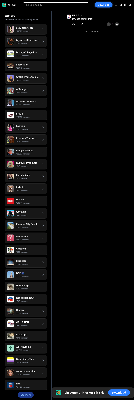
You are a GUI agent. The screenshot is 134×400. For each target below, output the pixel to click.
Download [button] (104, 4)
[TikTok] (121, 5)
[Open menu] (116, 5)
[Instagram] (125, 5)
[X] (130, 5)
